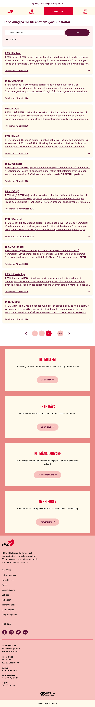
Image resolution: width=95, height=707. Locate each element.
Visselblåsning (8, 590)
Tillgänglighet (8, 604)
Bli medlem (46, 379)
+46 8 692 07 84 (10, 678)
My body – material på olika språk (46, 3)
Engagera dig (57, 11)
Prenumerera (46, 522)
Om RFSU (6, 570)
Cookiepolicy (8, 609)
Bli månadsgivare (46, 474)
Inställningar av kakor (48, 703)
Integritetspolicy (9, 614)
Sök (77, 32)
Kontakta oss (8, 580)
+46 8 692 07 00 (10, 670)
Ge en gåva (46, 427)
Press (4, 585)
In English (6, 600)
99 (60, 333)
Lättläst (5, 595)
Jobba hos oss (9, 575)
